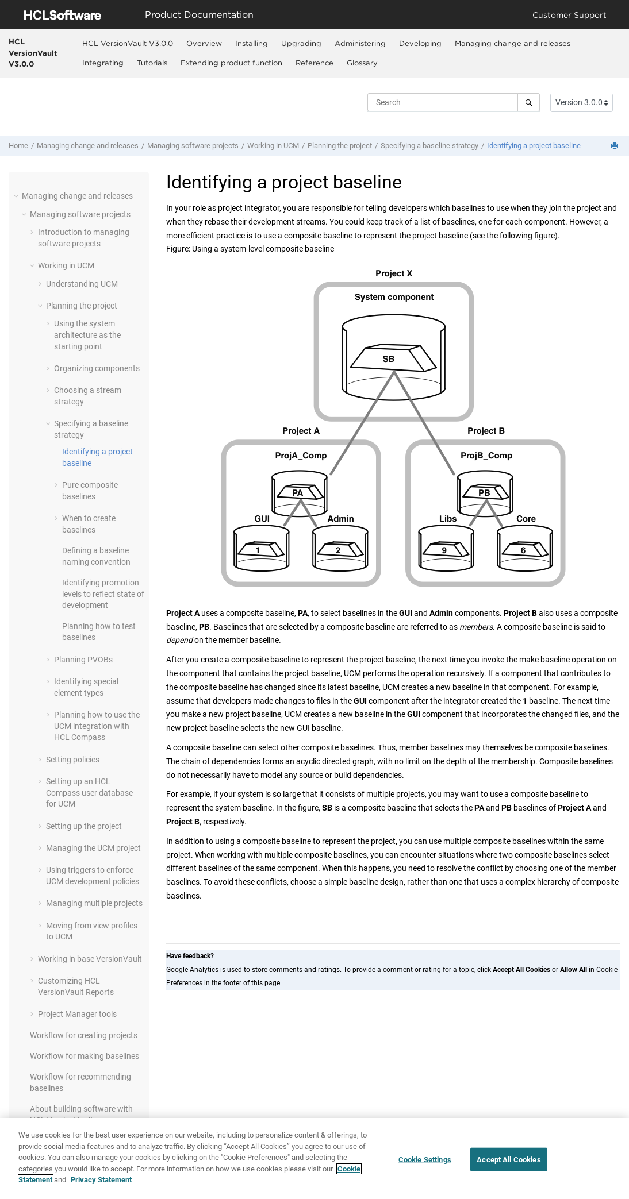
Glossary (362, 63)
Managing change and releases (512, 43)
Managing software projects (193, 145)
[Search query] (453, 102)
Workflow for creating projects (83, 1035)
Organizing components (97, 368)
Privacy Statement (101, 1184)
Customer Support (569, 14)
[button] (17, 196)
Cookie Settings (424, 1163)
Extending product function (231, 63)
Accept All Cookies (508, 1163)
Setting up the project (84, 826)
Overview (204, 43)
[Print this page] (615, 146)
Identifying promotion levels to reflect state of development (103, 594)
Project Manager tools (77, 1014)
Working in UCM (273, 145)
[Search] (528, 102)
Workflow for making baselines (84, 1056)
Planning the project (340, 145)
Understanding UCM (82, 283)
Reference (314, 63)
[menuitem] (128, 43)
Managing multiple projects (94, 903)
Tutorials (152, 63)
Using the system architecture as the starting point (87, 334)
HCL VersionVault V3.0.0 (33, 52)
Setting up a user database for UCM (89, 792)
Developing (420, 43)
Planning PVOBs (83, 659)
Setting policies (72, 759)
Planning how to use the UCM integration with (97, 726)
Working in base (90, 958)
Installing (251, 43)
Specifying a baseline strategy (429, 145)
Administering (360, 43)
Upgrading (301, 43)
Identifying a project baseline (534, 145)
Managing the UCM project (93, 848)
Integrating (103, 63)
